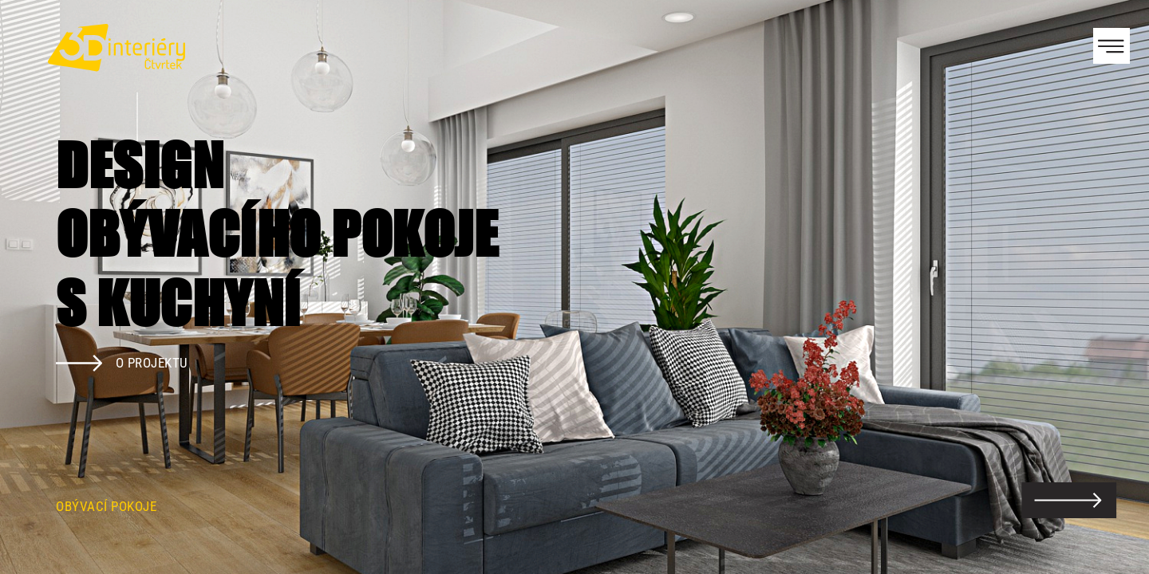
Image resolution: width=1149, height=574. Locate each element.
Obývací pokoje (106, 506)
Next (1109, 287)
